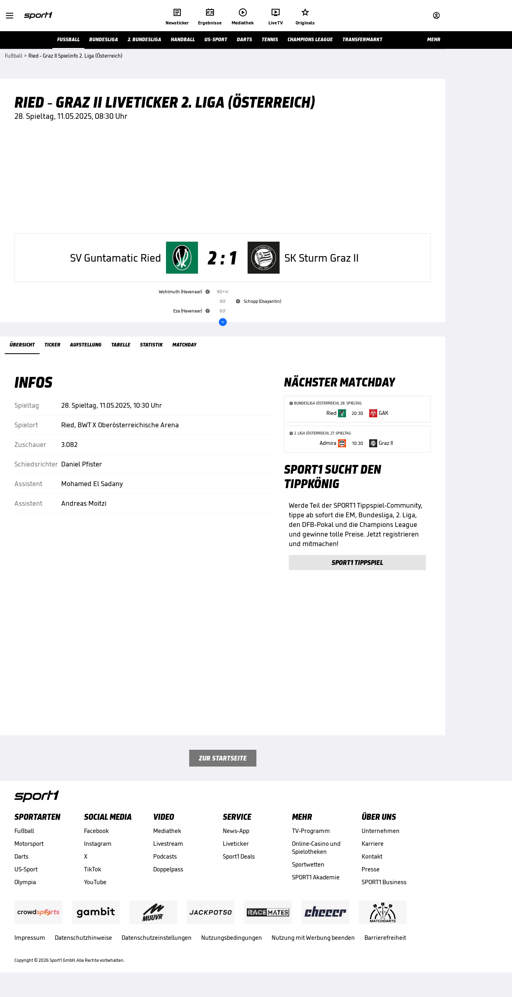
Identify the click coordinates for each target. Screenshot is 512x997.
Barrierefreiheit (385, 948)
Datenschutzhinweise (83, 948)
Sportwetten (308, 875)
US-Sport (26, 879)
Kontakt (372, 867)
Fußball (24, 841)
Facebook (96, 841)
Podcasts (165, 867)
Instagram (98, 854)
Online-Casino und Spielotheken (316, 858)
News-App (236, 841)
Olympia (25, 892)
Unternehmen (381, 841)
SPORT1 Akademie (316, 887)
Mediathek (167, 841)
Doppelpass (168, 879)
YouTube (95, 892)
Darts (21, 867)
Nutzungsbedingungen (231, 948)
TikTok (92, 879)
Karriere (373, 854)
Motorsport (29, 854)
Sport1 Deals (239, 867)
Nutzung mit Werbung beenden (313, 948)
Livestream (168, 854)
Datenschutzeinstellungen (157, 948)
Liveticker (236, 854)
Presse (371, 879)
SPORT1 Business (384, 892)
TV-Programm (311, 841)
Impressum (29, 948)
